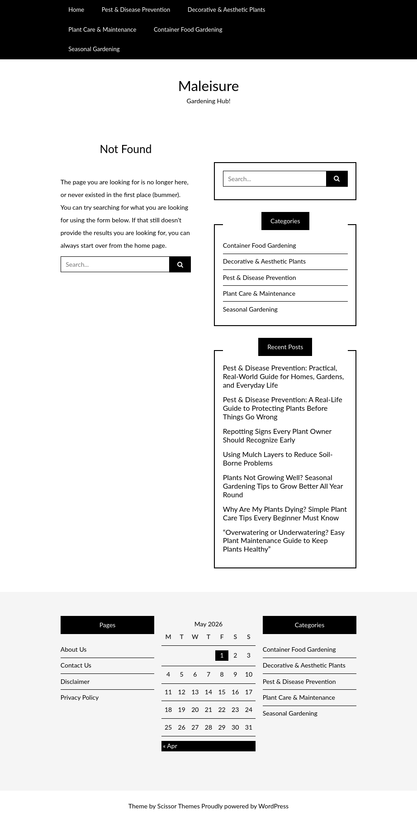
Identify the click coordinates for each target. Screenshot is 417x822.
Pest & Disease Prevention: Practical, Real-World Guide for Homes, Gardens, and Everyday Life (283, 376)
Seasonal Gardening (93, 49)
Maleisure (208, 85)
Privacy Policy (80, 697)
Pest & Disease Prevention (136, 9)
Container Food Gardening (188, 29)
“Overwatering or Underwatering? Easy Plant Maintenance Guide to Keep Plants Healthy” (284, 540)
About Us (74, 649)
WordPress (273, 806)
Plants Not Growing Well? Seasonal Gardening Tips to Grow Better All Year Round (283, 486)
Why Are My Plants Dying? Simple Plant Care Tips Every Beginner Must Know (285, 513)
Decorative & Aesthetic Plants (226, 9)
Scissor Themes (178, 806)
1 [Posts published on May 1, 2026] (222, 655)
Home (76, 9)
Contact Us (76, 665)
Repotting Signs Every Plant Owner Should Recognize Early (277, 435)
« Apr (170, 746)
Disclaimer (75, 681)
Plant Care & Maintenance (102, 29)
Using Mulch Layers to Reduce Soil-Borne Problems (278, 458)
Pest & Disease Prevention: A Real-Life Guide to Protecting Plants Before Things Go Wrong (282, 408)
